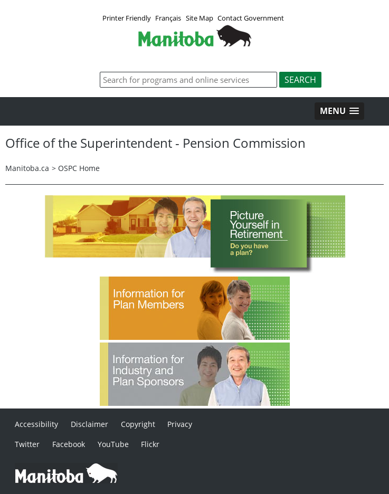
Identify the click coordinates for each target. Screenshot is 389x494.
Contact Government (250, 18)
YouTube (113, 444)
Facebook (68, 444)
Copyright (138, 424)
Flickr (150, 444)
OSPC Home (79, 168)
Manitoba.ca (27, 168)
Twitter (27, 444)
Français (168, 18)
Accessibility (36, 424)
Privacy (179, 424)
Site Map (199, 18)
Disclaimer (89, 424)
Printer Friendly (126, 18)
